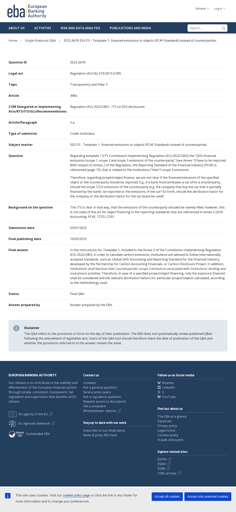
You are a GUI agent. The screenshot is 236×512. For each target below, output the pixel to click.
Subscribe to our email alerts (104, 430)
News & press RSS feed (100, 435)
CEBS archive (167, 473)
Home (13, 40)
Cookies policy (168, 435)
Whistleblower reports (99, 411)
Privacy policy (167, 426)
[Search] (223, 28)
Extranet (200, 8)
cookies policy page (76, 495)
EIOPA (162, 459)
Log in (218, 8)
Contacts (89, 383)
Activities (42, 28)
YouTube (169, 397)
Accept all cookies (167, 496)
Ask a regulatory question (102, 397)
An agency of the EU (28, 414)
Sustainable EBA (29, 434)
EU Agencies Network (29, 423)
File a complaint (94, 406)
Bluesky (168, 383)
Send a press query (97, 392)
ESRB (161, 468)
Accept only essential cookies (208, 496)
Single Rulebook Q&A (40, 40)
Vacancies (165, 421)
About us (17, 28)
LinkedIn (168, 387)
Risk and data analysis (80, 28)
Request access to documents (104, 401)
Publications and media (130, 28)
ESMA (162, 464)
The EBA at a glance (172, 416)
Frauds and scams (170, 440)
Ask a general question (100, 387)
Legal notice (166, 430)
